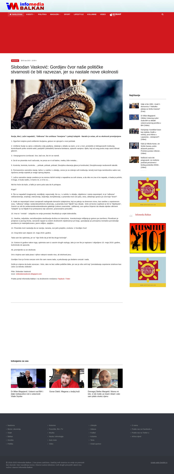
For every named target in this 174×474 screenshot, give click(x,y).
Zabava (93, 429)
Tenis (92, 440)
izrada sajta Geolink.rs (159, 463)
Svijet (10, 433)
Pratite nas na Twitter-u (140, 433)
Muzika (51, 433)
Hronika (10, 440)
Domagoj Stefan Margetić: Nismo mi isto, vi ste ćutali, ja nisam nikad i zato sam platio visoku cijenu (104, 393)
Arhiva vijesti (136, 436)
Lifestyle (93, 425)
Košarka (93, 436)
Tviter (67, 279)
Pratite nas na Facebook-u (142, 429)
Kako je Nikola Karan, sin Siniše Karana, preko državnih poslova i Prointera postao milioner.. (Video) (150, 148)
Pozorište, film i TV (56, 429)
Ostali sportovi (95, 444)
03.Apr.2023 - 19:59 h (29, 60)
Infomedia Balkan (143, 214)
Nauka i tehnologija (56, 436)
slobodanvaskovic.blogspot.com (29, 274)
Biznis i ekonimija (14, 429)
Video (51, 444)
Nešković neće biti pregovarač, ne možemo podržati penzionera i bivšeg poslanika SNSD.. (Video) (150, 162)
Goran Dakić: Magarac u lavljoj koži (64, 391)
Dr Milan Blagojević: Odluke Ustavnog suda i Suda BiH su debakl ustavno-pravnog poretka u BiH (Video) (151, 120)
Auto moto (53, 440)
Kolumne (52, 425)
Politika (10, 444)
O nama (135, 425)
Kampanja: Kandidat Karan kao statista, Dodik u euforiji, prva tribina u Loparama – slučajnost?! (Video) (151, 134)
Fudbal (93, 433)
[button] (30, 14)
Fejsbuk (61, 279)
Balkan (10, 436)
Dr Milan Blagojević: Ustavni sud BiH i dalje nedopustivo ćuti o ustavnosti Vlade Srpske (27, 393)
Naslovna (11, 425)
